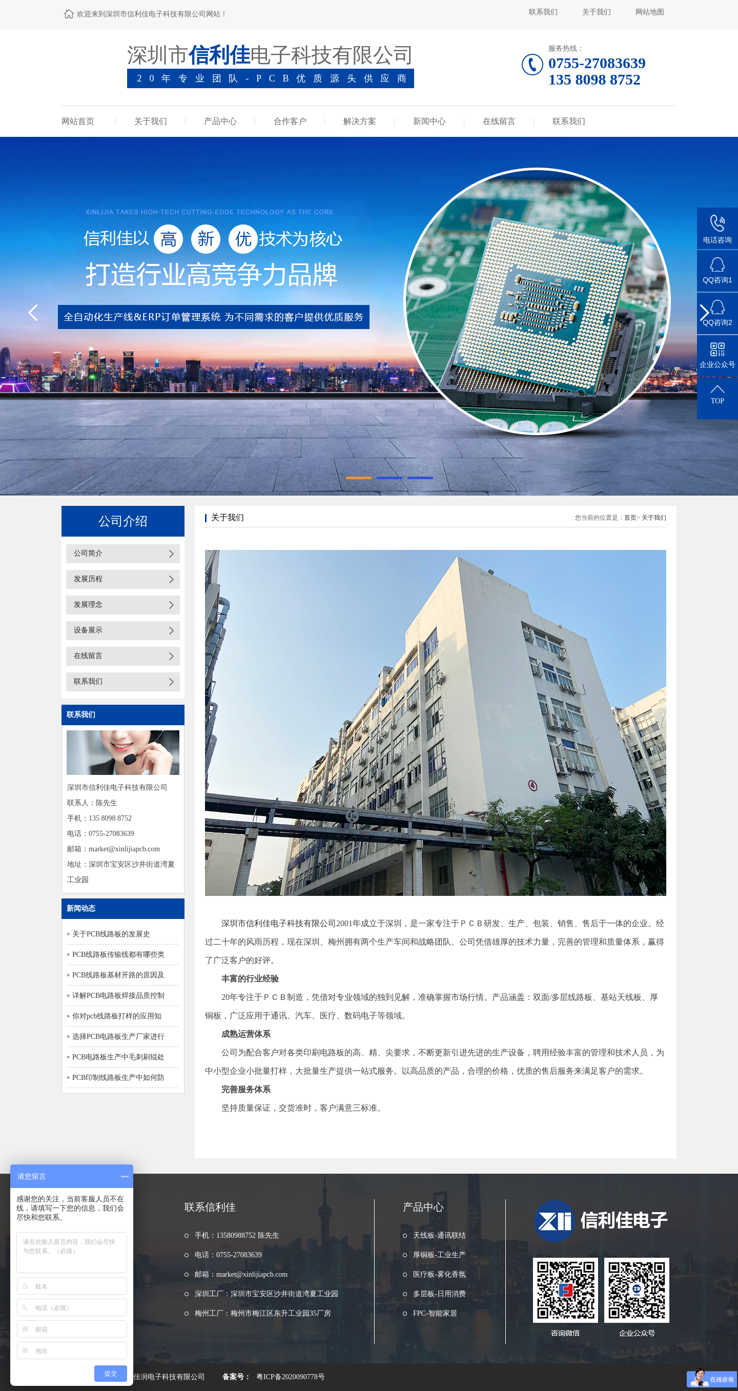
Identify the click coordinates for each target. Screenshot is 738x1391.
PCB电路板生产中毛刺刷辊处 (118, 1057)
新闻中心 (429, 121)
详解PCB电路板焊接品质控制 (118, 995)
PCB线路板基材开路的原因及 (118, 975)
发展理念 (88, 604)
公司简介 (88, 553)
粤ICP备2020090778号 (290, 1377)
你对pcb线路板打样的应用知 (116, 1016)
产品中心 (220, 121)
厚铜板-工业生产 (439, 1255)
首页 (630, 517)
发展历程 (88, 579)
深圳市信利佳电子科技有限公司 (277, 923)
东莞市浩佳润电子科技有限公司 (155, 1377)
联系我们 (543, 12)
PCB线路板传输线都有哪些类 (118, 954)
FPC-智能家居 (435, 1313)
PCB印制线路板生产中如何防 (118, 1077)
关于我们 (596, 12)
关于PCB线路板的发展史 (111, 934)
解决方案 (359, 121)
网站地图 (650, 12)
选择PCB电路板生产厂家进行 (118, 1036)
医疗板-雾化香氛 (439, 1274)
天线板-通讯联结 (439, 1235)
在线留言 (499, 121)
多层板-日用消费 (439, 1294)
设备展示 (88, 630)
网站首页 (77, 121)
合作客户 (290, 121)
